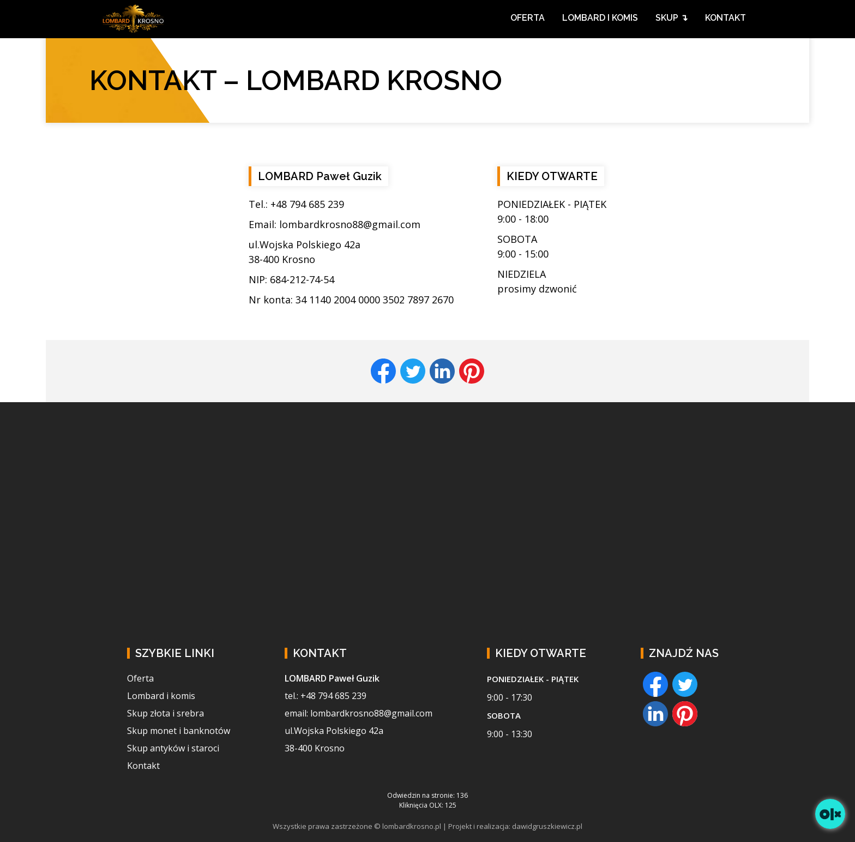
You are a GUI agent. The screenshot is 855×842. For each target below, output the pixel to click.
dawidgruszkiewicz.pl (547, 826)
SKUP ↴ (671, 18)
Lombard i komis (161, 696)
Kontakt (143, 766)
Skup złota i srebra (165, 713)
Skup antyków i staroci (173, 748)
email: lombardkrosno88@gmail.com (358, 713)
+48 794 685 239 (307, 204)
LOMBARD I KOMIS (600, 18)
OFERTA (527, 18)
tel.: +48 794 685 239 (325, 696)
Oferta (140, 678)
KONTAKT (725, 18)
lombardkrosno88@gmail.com (349, 224)
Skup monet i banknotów (178, 731)
